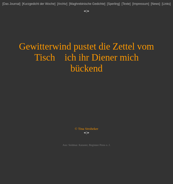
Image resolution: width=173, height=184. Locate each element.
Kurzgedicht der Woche (39, 4)
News (155, 4)
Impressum (140, 4)
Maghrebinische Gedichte (87, 4)
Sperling (113, 4)
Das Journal (11, 4)
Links (166, 4)
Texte (126, 4)
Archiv (62, 4)
